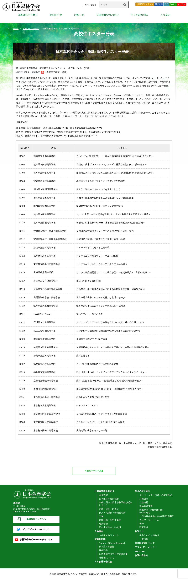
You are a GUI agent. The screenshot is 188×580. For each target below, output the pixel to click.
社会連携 (143, 502)
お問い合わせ (90, 5)
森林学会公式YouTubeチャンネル (36, 539)
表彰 (141, 523)
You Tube (182, 4)
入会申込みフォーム (109, 535)
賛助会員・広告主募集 (110, 520)
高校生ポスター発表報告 (28, 72)
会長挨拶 (103, 495)
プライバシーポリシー (146, 547)
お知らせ (79, 15)
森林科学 (103, 550)
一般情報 (143, 539)
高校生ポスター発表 (31, 29)
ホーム (16, 29)
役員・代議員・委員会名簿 (112, 512)
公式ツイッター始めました (36, 529)
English (173, 4)
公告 (101, 516)
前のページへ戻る (95, 471)
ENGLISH (140, 551)
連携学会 (103, 523)
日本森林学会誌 (106, 546)
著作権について (106, 557)
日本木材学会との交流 (110, 527)
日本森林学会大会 (28, 15)
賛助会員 (159, 4)
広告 (166, 4)
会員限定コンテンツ (144, 4)
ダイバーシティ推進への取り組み (155, 495)
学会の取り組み (139, 15)
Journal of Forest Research (112, 543)
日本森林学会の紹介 (107, 15)
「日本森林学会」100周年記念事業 (156, 516)
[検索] (124, 4)
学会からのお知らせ (149, 535)
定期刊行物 (56, 15)
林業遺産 (143, 499)
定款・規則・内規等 (109, 509)
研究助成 (143, 527)
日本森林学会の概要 (109, 499)
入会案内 (165, 15)
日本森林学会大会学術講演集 (113, 554)
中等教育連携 (146, 506)
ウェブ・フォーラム (149, 520)
